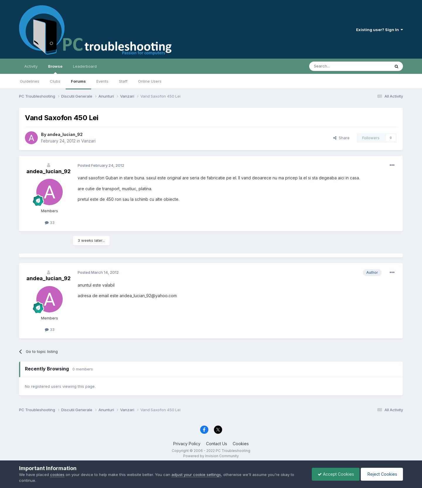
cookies (57, 474)
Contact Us (216, 443)
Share (341, 137)
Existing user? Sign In (379, 29)
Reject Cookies (381, 474)
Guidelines (29, 81)
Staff (123, 81)
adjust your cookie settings (196, 474)
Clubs (55, 81)
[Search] (334, 66)
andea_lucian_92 (65, 134)
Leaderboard (85, 66)
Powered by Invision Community (211, 456)
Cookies (241, 443)
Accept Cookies (334, 474)
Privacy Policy (186, 443)
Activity (31, 66)
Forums (78, 81)
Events (102, 81)
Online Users (149, 81)
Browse (55, 69)
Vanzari (88, 140)
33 (50, 222)
